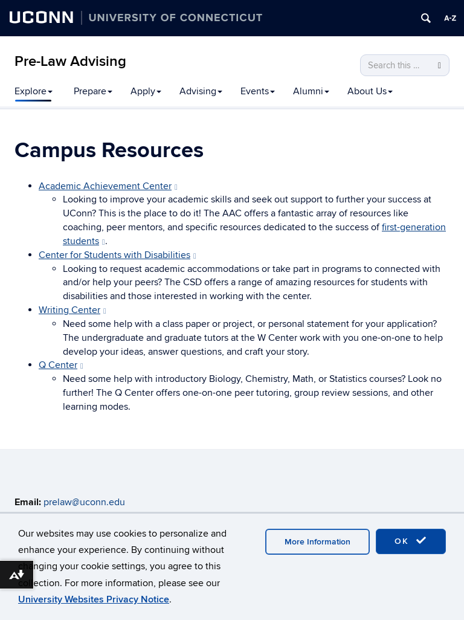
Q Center (61, 365)
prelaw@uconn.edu (84, 502)
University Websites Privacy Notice (93, 599)
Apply (145, 91)
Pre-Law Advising (70, 61)
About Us (370, 91)
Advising (200, 91)
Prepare (93, 91)
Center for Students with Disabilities (117, 255)
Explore (33, 91)
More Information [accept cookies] (317, 542)
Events (257, 91)
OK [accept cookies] (411, 540)
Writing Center (72, 310)
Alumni (311, 91)
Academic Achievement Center (108, 186)
